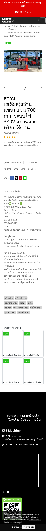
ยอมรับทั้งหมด (29, 527)
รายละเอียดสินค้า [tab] (12, 191)
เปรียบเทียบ (32, 162)
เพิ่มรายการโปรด (12, 162)
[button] (37, 20)
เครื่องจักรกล (20, 169)
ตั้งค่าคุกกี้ (15, 527)
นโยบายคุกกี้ (17, 522)
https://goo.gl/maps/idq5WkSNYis (21, 239)
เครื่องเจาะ (32, 169)
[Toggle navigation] (43, 20)
